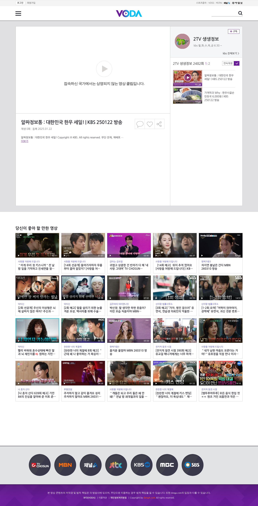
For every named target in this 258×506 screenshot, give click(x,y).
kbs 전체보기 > (231, 53)
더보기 (24, 141)
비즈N (219, 3)
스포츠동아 (201, 3)
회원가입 (31, 3)
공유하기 (159, 124)
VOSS (211, 3)
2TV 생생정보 (206, 39)
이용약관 (103, 498)
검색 (240, 13)
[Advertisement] (93, 157)
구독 (233, 31)
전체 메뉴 (18, 13)
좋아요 (150, 124)
